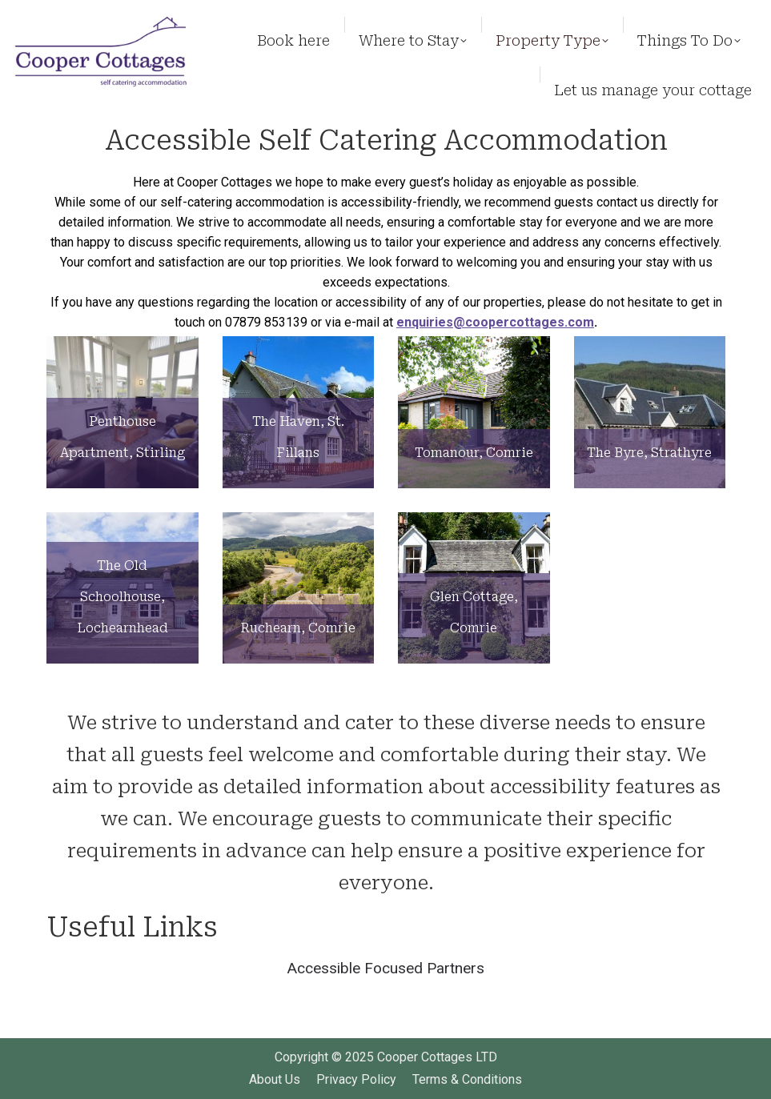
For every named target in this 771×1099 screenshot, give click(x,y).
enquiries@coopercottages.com (495, 322)
